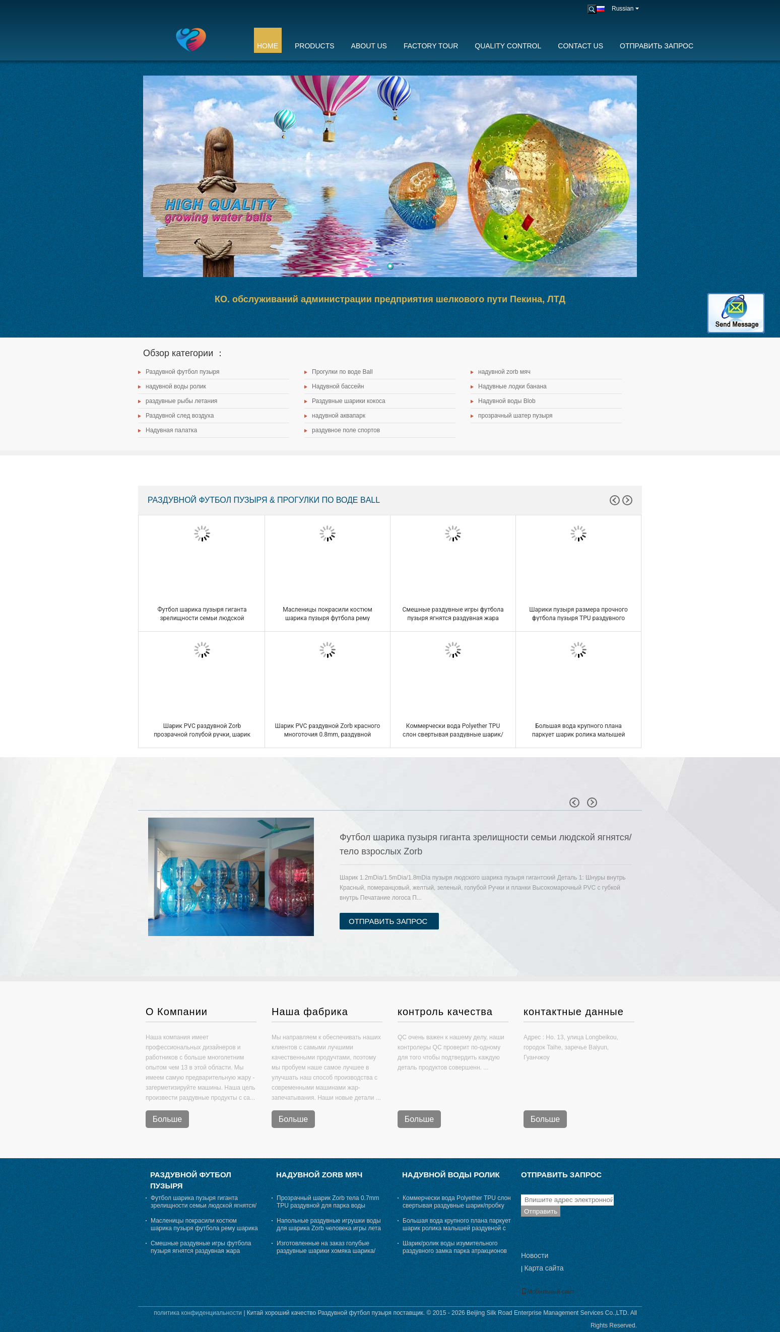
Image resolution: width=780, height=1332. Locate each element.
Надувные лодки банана (512, 386)
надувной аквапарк (338, 415)
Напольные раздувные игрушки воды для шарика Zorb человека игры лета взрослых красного (329, 1228)
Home (267, 46)
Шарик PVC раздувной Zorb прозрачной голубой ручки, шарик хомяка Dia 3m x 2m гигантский (202, 734)
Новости (534, 1255)
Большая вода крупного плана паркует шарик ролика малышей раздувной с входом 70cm (578, 734)
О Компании (177, 1011)
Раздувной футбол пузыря (183, 371)
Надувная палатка (171, 430)
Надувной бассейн (338, 386)
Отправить (540, 1211)
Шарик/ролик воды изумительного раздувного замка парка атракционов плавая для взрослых (455, 1251)
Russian (625, 8)
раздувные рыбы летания (181, 401)
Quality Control (508, 46)
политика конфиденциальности (198, 1312)
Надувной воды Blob (507, 401)
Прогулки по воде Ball (342, 371)
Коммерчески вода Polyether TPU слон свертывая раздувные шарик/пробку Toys (453, 734)
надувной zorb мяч (504, 371)
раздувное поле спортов (346, 430)
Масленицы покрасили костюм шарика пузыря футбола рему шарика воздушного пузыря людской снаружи (204, 1228)
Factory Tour (431, 46)
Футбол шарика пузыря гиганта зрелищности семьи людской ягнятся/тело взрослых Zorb (202, 618)
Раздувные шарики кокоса (348, 401)
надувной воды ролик (176, 386)
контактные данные (574, 1011)
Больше (167, 1119)
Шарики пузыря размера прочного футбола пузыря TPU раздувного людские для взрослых (578, 618)
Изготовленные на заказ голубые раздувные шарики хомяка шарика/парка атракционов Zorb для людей (326, 1251)
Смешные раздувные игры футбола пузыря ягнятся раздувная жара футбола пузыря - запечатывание (452, 618)
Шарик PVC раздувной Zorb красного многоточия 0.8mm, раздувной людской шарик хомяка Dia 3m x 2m (327, 734)
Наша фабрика (310, 1011)
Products (315, 46)
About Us (369, 46)
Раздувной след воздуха (180, 415)
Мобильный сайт (547, 1291)
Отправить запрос (656, 46)
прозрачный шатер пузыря (515, 415)
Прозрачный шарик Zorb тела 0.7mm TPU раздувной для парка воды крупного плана (328, 1205)
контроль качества (445, 1011)
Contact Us (580, 46)
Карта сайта (543, 1268)
